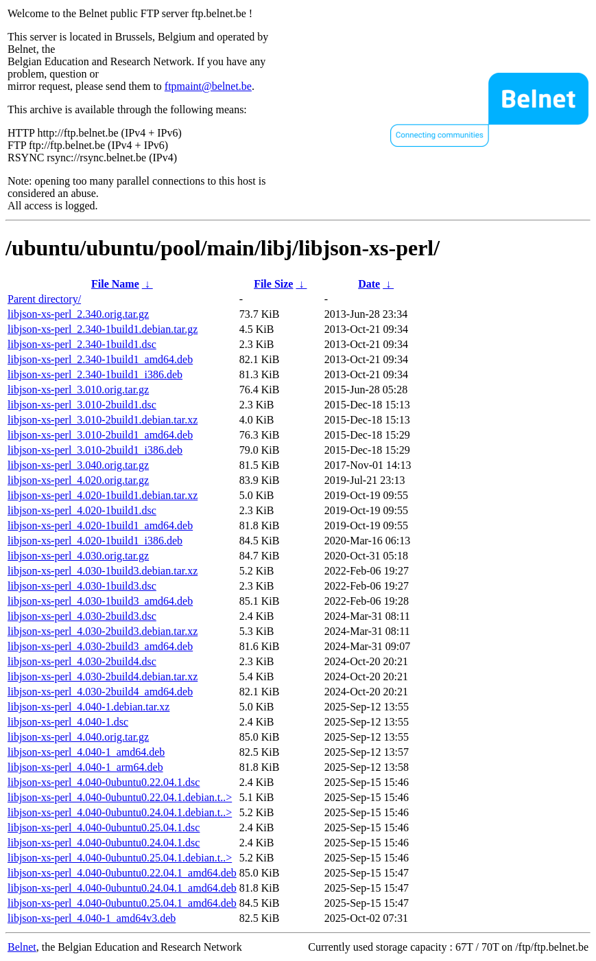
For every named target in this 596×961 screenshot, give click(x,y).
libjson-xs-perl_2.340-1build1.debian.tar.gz (103, 329)
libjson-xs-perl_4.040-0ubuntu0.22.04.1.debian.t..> (120, 797)
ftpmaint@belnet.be (208, 86)
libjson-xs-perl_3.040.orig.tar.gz (78, 465)
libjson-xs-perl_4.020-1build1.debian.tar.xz (103, 495)
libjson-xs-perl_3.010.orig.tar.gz (78, 389)
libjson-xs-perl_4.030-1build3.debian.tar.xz (103, 571)
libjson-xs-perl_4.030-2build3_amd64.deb (100, 646)
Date (369, 284)
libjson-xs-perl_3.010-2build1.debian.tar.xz (103, 420)
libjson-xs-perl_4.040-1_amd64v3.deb (92, 918)
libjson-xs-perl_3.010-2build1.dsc (82, 404)
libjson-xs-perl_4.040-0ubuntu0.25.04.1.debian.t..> (120, 858)
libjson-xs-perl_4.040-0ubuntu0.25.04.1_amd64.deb (122, 903)
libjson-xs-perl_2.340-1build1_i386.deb (95, 374)
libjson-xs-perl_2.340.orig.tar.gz (78, 314)
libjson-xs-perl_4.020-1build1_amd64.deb (100, 525)
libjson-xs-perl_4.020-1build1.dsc (82, 510)
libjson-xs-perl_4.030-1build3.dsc (82, 586)
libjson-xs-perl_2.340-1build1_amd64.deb (100, 359)
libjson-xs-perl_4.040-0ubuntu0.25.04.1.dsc (104, 827)
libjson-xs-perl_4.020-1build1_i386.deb (95, 540)
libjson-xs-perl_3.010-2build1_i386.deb (95, 450)
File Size (273, 284)
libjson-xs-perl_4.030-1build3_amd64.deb (100, 601)
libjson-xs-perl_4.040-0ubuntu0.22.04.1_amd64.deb (122, 873)
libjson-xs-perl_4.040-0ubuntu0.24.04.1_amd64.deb (122, 888)
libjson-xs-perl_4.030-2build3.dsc (82, 616)
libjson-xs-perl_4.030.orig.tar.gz (78, 555)
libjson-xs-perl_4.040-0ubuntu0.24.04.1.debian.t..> (120, 812)
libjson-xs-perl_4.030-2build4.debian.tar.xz (103, 676)
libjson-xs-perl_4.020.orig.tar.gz (78, 480)
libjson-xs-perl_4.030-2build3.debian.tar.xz (103, 631)
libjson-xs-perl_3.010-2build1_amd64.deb (100, 435)
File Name (115, 284)
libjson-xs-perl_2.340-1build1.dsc (82, 344)
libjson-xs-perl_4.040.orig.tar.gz (78, 737)
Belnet (22, 947)
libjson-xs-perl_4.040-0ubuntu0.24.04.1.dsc (104, 842)
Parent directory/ (44, 299)
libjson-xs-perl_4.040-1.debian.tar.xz (88, 707)
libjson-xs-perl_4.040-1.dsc (68, 722)
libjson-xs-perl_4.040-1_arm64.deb (85, 767)
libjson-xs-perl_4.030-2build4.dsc (82, 661)
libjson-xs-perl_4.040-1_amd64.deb (86, 752)
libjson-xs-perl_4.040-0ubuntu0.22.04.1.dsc (104, 782)
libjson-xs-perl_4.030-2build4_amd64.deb (100, 691)
